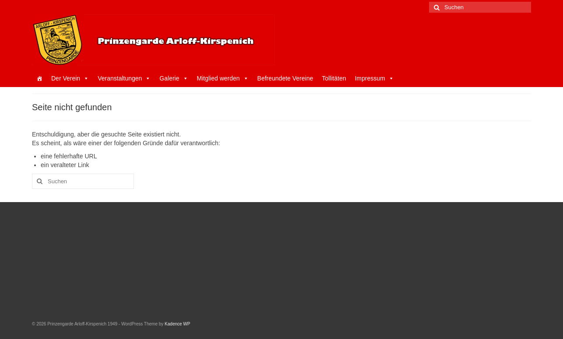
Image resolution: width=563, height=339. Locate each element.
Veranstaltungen (124, 78)
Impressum (374, 78)
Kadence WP (177, 324)
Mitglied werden (223, 78)
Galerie (173, 78)
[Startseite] (39, 78)
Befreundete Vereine (285, 78)
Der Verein (70, 78)
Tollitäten (334, 78)
